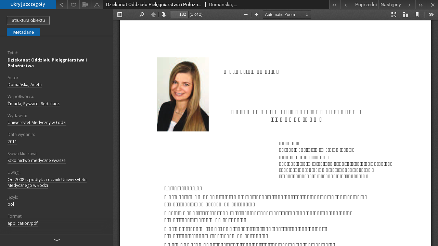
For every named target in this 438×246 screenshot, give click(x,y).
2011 (12, 142)
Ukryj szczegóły (28, 4)
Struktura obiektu (28, 20)
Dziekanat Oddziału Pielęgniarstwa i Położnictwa (47, 63)
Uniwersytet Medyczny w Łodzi (37, 122)
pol (11, 204)
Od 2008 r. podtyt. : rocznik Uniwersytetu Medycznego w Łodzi (47, 182)
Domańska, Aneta (25, 84)
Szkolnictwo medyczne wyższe (37, 160)
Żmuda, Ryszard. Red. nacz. (34, 104)
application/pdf (23, 223)
